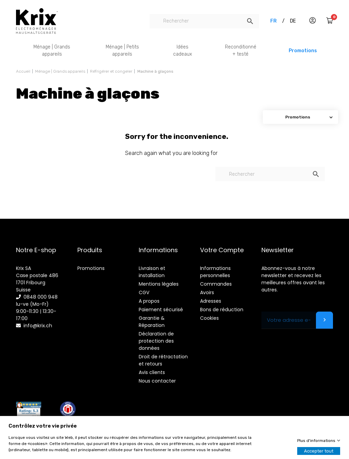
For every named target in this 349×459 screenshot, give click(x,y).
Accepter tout (318, 451)
